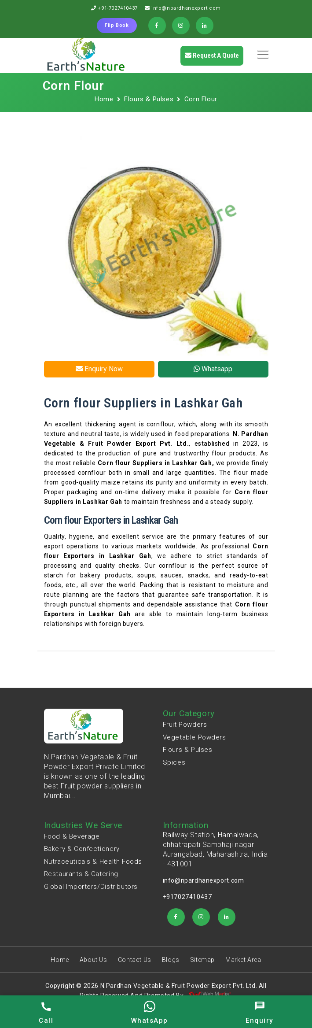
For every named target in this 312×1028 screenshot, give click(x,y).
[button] (261, 51)
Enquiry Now (99, 369)
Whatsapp (213, 369)
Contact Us (134, 959)
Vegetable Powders (194, 737)
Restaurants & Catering (81, 874)
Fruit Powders (185, 724)
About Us (93, 959)
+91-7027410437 (117, 8)
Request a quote (212, 55)
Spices (174, 762)
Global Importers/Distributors (91, 887)
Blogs (171, 959)
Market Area (243, 959)
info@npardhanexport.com (186, 8)
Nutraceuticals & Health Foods (93, 861)
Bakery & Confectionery (82, 849)
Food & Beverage (72, 836)
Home (104, 99)
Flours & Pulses (148, 99)
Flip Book (116, 25)
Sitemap (202, 959)
